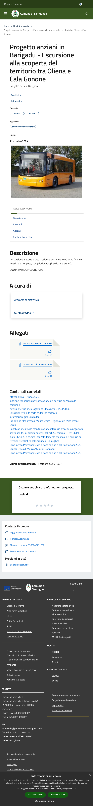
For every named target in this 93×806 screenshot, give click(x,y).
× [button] (90, 775)
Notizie (55, 651)
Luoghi (55, 675)
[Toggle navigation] (5, 13)
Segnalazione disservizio (64, 700)
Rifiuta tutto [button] (58, 794)
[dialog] (46, 789)
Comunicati (57, 657)
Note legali (12, 764)
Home (6, 26)
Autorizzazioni (13, 675)
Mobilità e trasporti (61, 637)
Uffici (9, 616)
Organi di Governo (15, 605)
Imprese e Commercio (62, 619)
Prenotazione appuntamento (66, 695)
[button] (47, 801)
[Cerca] (87, 13)
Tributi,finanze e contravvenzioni (23, 659)
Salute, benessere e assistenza (21, 670)
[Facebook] (73, 591)
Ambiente (11, 664)
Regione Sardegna (13, 4)
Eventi (55, 680)
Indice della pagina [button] (22, 208)
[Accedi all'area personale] (81, 4)
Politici (10, 626)
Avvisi (26, 26)
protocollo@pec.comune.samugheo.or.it (22, 728)
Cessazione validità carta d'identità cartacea (33, 413)
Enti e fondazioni (15, 621)
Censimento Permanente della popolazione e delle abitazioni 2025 (45, 445)
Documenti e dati (15, 636)
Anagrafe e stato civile (63, 605)
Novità (16, 26)
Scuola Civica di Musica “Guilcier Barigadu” (33, 449)
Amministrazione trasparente (21, 754)
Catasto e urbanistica (62, 628)
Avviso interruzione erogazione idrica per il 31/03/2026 (39, 409)
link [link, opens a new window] (74, 789)
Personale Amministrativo (19, 631)
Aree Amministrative (17, 611)
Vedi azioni (17, 101)
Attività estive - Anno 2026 (24, 397)
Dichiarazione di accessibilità (20, 769)
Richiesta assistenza (62, 710)
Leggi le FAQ (58, 705)
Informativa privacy (16, 759)
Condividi (16, 95)
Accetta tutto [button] (35, 795)
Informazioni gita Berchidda (25, 417)
